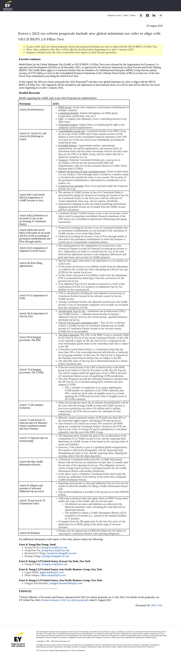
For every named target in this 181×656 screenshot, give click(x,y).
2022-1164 (156, 605)
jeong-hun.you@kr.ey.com (56, 550)
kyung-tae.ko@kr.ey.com (54, 547)
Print (126, 15)
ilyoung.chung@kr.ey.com (55, 556)
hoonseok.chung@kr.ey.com (61, 553)
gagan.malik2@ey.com (52, 572)
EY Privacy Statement (77, 650)
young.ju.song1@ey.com (55, 564)
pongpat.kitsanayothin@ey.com (66, 583)
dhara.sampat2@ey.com (53, 575)
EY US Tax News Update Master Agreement (52, 650)
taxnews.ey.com (114, 15)
